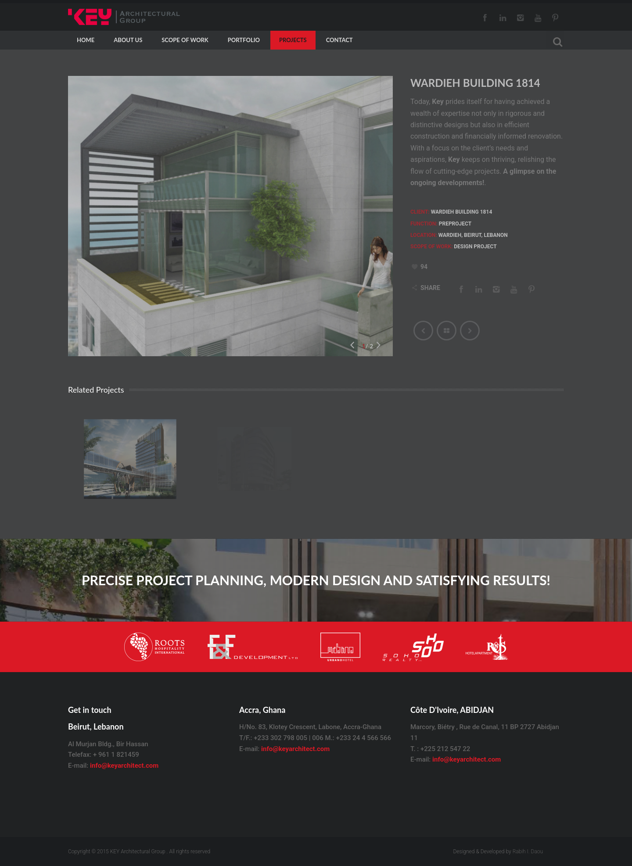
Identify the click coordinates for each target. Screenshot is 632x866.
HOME (85, 39)
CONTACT (339, 39)
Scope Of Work (185, 39)
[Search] (555, 40)
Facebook (485, 18)
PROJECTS (293, 39)
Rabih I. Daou (528, 851)
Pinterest (555, 18)
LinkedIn (502, 18)
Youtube (537, 18)
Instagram (520, 18)
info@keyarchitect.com (124, 765)
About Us (128, 39)
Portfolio (244, 39)
